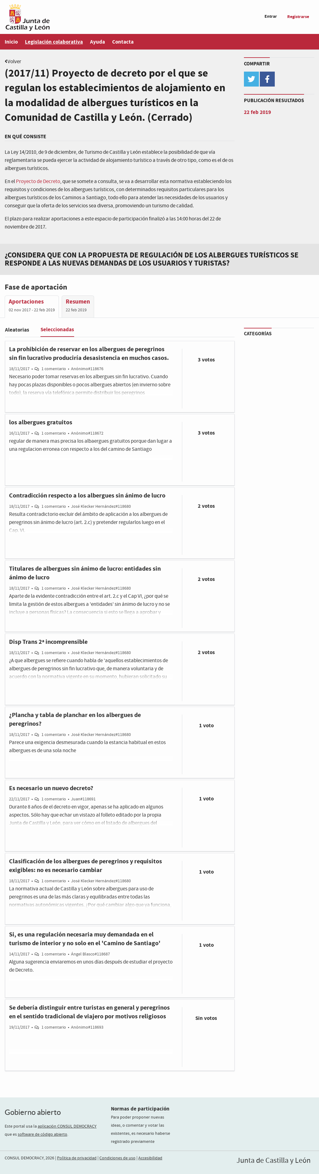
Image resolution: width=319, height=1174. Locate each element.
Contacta (123, 41)
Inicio (11, 41)
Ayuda (97, 41)
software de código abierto (42, 1134)
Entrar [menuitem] (270, 16)
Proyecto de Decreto (38, 181)
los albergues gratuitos (40, 422)
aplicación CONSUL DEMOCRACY (67, 1126)
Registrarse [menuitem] (298, 17)
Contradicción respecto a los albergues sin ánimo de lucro (87, 496)
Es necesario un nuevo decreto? (51, 788)
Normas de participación (140, 1108)
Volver (14, 61)
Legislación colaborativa (54, 41)
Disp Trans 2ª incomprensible (48, 642)
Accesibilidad (150, 1158)
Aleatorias (17, 329)
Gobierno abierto (33, 1112)
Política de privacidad (77, 1158)
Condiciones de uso (117, 1158)
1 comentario (53, 369)
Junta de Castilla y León (273, 1161)
